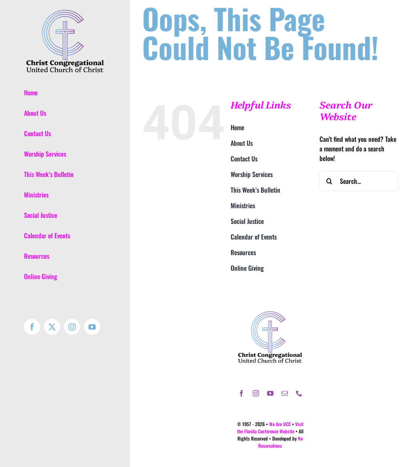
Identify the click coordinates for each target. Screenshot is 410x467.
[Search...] (359, 181)
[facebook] (241, 393)
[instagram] (256, 393)
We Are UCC (280, 424)
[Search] (330, 181)
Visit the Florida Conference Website (270, 428)
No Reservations (280, 442)
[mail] (284, 393)
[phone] (299, 393)
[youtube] (270, 393)
